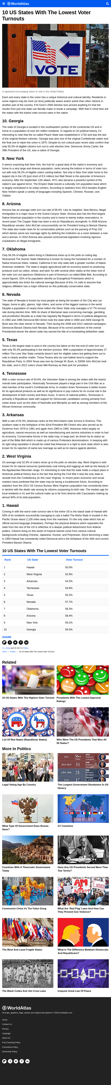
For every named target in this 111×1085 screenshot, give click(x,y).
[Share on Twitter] (15, 642)
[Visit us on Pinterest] (22, 1061)
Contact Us (7, 1024)
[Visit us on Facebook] (10, 1061)
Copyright (6, 1033)
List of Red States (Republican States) (24, 739)
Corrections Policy (10, 1047)
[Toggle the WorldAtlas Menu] (3, 3)
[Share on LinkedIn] (26, 642)
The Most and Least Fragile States (22, 949)
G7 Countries (65, 826)
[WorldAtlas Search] (107, 3)
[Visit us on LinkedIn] (27, 1061)
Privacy (5, 1029)
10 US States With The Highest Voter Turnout (28, 697)
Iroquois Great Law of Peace (74, 991)
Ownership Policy (9, 1051)
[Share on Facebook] (10, 642)
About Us (6, 1038)
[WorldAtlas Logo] (19, 3)
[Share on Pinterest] (21, 642)
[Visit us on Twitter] (16, 1061)
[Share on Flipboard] (4, 642)
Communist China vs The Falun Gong (24, 908)
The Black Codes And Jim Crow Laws (24, 991)
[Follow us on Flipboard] (4, 1061)
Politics (26, 648)
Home (4, 1020)
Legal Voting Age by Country (19, 784)
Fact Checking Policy (11, 1042)
